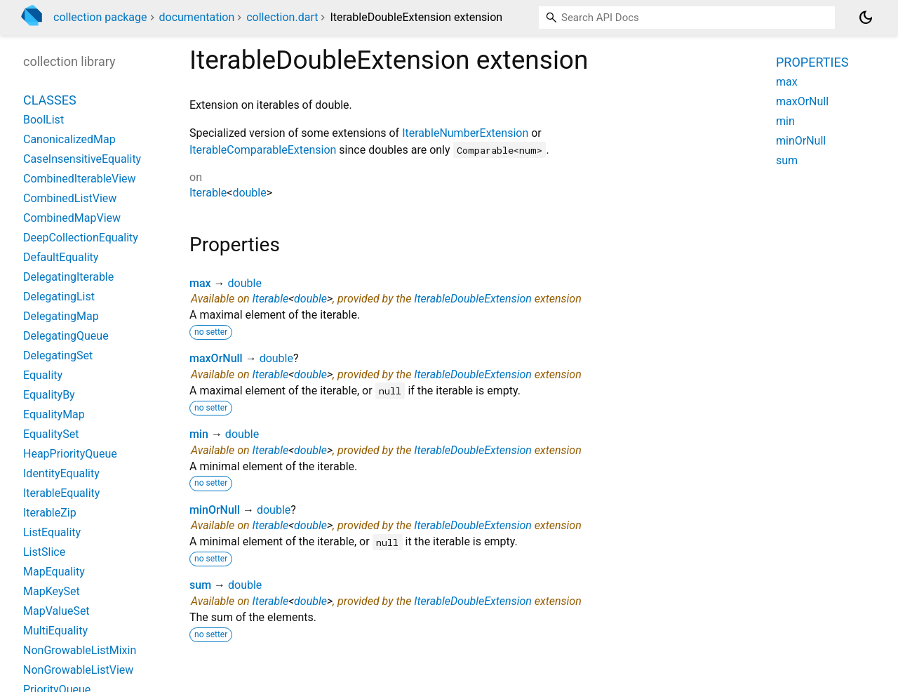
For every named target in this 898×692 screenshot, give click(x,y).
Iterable (208, 192)
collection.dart (282, 17)
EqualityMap (54, 414)
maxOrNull (216, 358)
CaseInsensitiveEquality (82, 159)
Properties (812, 62)
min (198, 434)
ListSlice (44, 552)
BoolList (43, 119)
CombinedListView (69, 198)
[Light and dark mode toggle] (866, 17)
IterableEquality (61, 493)
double (249, 192)
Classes (49, 100)
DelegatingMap (61, 316)
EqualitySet (51, 434)
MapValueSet (56, 611)
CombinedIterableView (79, 178)
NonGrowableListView (78, 670)
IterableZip (49, 512)
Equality (42, 375)
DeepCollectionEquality (80, 237)
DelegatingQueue (66, 335)
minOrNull (214, 510)
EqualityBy (49, 394)
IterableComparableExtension (262, 150)
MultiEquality (55, 630)
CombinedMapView (72, 218)
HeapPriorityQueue (70, 453)
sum (200, 585)
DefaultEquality (60, 257)
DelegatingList (59, 296)
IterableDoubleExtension (473, 298)
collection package (100, 17)
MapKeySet (51, 591)
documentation (197, 17)
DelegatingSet (58, 355)
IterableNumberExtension (465, 133)
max (200, 283)
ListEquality (52, 532)
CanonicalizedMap (69, 139)
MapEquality (54, 571)
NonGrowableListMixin (79, 650)
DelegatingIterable (68, 277)
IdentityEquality (61, 473)
